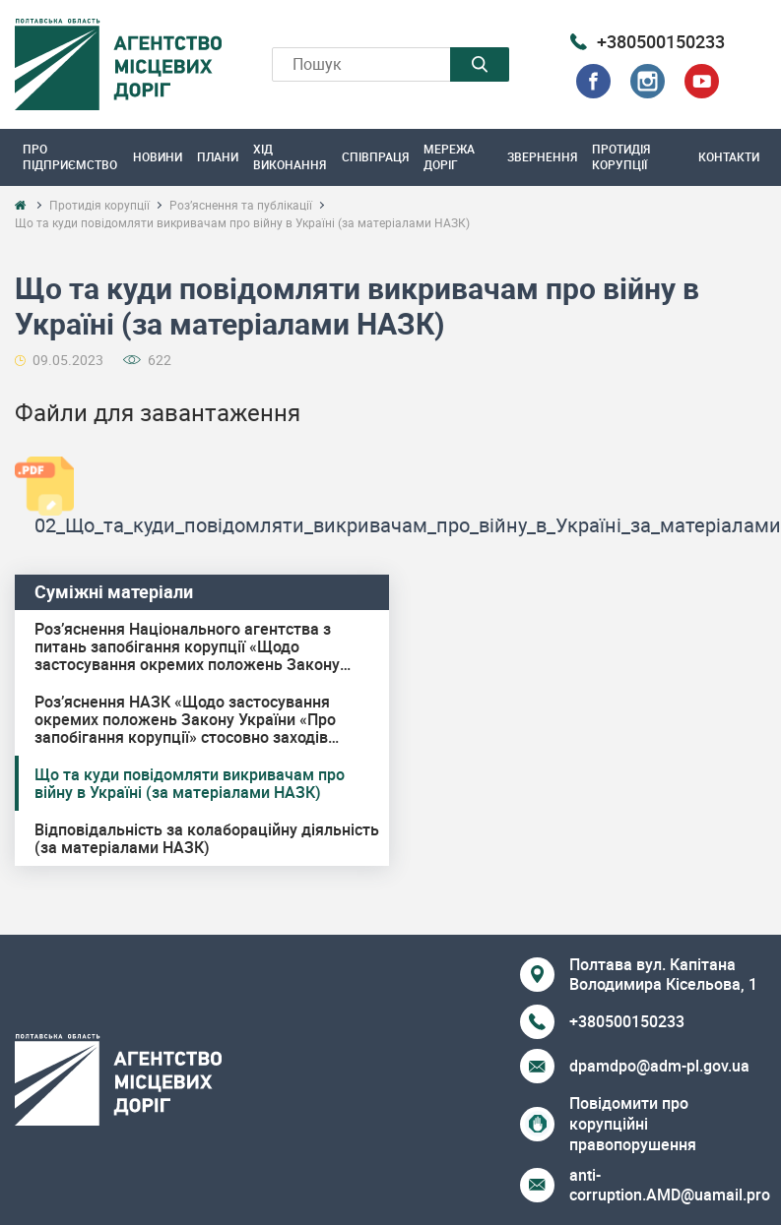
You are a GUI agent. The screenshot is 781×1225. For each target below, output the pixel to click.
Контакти (728, 156)
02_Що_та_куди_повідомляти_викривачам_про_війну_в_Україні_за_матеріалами (407, 525)
